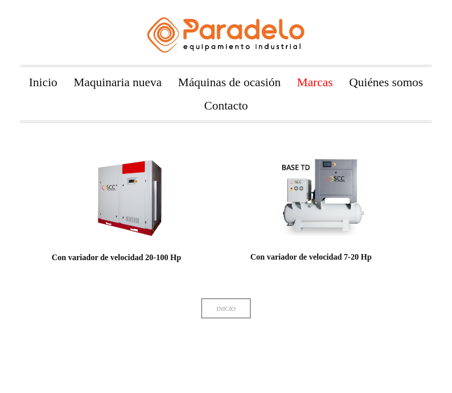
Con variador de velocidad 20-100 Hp (116, 257)
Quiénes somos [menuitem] (386, 82)
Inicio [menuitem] (43, 82)
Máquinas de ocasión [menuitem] (229, 82)
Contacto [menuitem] (226, 105)
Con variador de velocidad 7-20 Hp (303, 257)
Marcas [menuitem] (315, 82)
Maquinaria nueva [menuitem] (117, 82)
